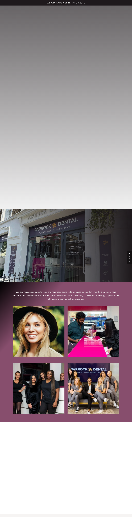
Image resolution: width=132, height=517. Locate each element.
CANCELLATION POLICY (85, 498)
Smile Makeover (44, 463)
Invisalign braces (44, 447)
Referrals (72, 452)
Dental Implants (44, 452)
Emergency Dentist (46, 468)
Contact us (73, 447)
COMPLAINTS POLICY (64, 498)
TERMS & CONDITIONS (24, 498)
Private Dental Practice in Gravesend (66, 507)
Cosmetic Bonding (45, 458)
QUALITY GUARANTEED (107, 498)
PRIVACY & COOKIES (45, 498)
